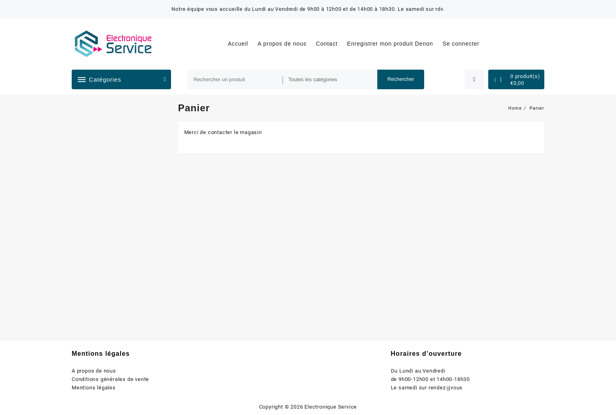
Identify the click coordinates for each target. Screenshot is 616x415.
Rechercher (400, 79)
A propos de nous (94, 371)
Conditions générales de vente (110, 379)
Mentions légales (94, 388)
